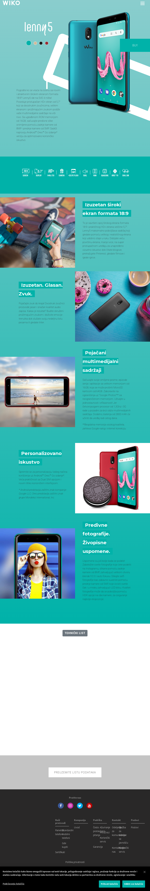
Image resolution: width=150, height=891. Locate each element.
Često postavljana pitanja (99, 831)
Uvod (77, 827)
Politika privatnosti (75, 862)
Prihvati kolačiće (109, 884)
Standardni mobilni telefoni (67, 834)
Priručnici (105, 832)
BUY (135, 45)
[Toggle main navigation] (142, 3)
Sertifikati (60, 852)
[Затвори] (144, 872)
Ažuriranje (105, 827)
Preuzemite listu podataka (75, 772)
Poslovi (134, 827)
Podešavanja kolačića (13, 883)
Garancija (98, 846)
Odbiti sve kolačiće (133, 884)
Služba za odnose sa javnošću (123, 835)
